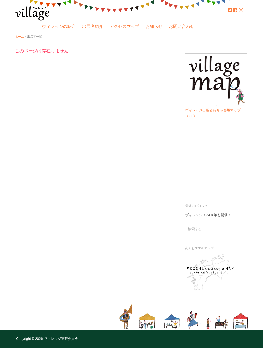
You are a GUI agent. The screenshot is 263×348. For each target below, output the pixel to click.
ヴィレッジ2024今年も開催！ (208, 215)
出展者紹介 (92, 26)
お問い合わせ (181, 26)
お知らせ (154, 26)
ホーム (19, 36)
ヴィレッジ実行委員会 (61, 339)
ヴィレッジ (32, 13)
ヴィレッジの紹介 (59, 26)
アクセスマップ (124, 26)
